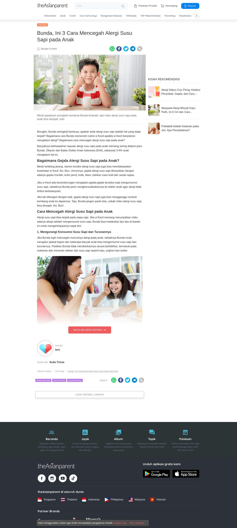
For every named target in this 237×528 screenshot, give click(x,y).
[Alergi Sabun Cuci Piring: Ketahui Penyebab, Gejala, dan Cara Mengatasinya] (174, 91)
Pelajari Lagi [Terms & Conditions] (120, 523)
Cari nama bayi (88, 15)
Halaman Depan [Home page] (44, 370)
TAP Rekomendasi (150, 15)
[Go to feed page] (53, 7)
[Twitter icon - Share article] (126, 48)
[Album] (118, 439)
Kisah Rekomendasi (164, 78)
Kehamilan (50, 15)
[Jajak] (85, 439)
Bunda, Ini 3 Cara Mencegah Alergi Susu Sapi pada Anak (93, 370)
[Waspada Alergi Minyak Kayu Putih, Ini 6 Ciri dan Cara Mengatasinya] (174, 109)
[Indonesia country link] (90, 499)
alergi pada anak (43, 380)
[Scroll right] (196, 15)
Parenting (169, 15)
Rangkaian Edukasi (111, 15)
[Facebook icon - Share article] (119, 48)
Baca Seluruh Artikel (90, 329)
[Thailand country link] (69, 499)
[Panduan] (185, 439)
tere (57, 348)
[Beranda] (51, 439)
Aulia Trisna (56, 361)
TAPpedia (131, 15)
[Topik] (152, 439)
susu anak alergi (74, 380)
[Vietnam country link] (158, 499)
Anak (63, 15)
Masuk (190, 5)
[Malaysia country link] (137, 499)
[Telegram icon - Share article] (132, 48)
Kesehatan (185, 15)
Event (73, 15)
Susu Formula (59, 380)
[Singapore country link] (47, 499)
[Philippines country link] (114, 499)
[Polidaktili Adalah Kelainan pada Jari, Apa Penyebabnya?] (174, 127)
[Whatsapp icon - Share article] (112, 48)
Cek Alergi (42, 24)
